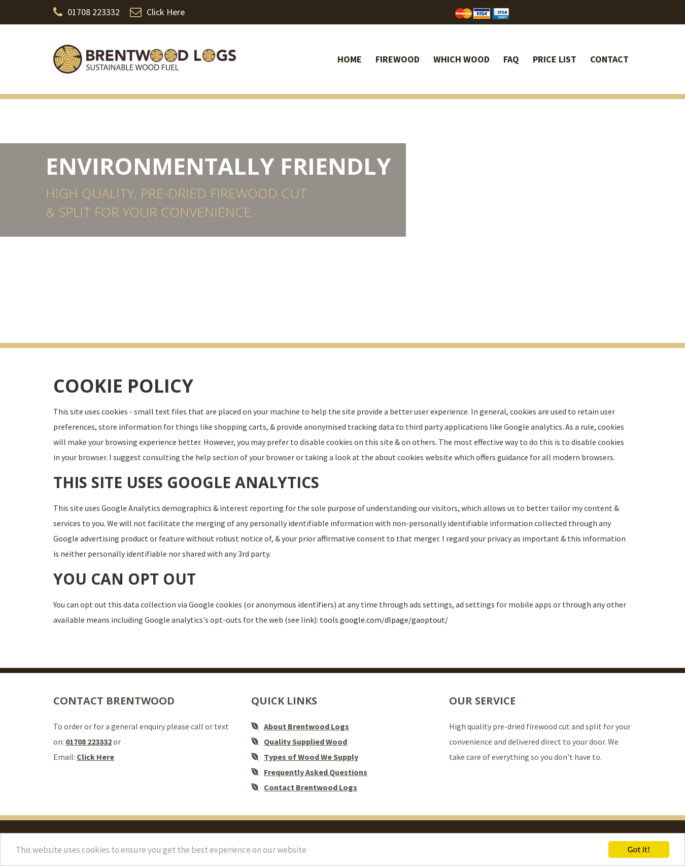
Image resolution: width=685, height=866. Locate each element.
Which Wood (461, 59)
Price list (554, 59)
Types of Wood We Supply (311, 757)
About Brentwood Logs (306, 726)
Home (349, 59)
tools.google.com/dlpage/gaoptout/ (384, 620)
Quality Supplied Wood (305, 741)
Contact (609, 59)
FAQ (511, 59)
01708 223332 (86, 12)
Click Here (157, 12)
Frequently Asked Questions (315, 772)
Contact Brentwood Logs (310, 787)
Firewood (397, 59)
